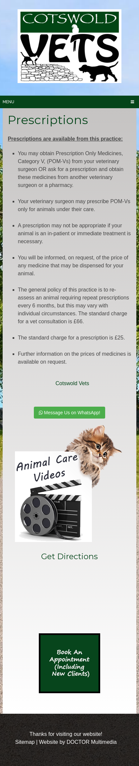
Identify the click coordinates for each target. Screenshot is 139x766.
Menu (8, 102)
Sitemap (25, 742)
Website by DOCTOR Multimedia (77, 742)
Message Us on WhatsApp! (70, 412)
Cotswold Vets (72, 383)
